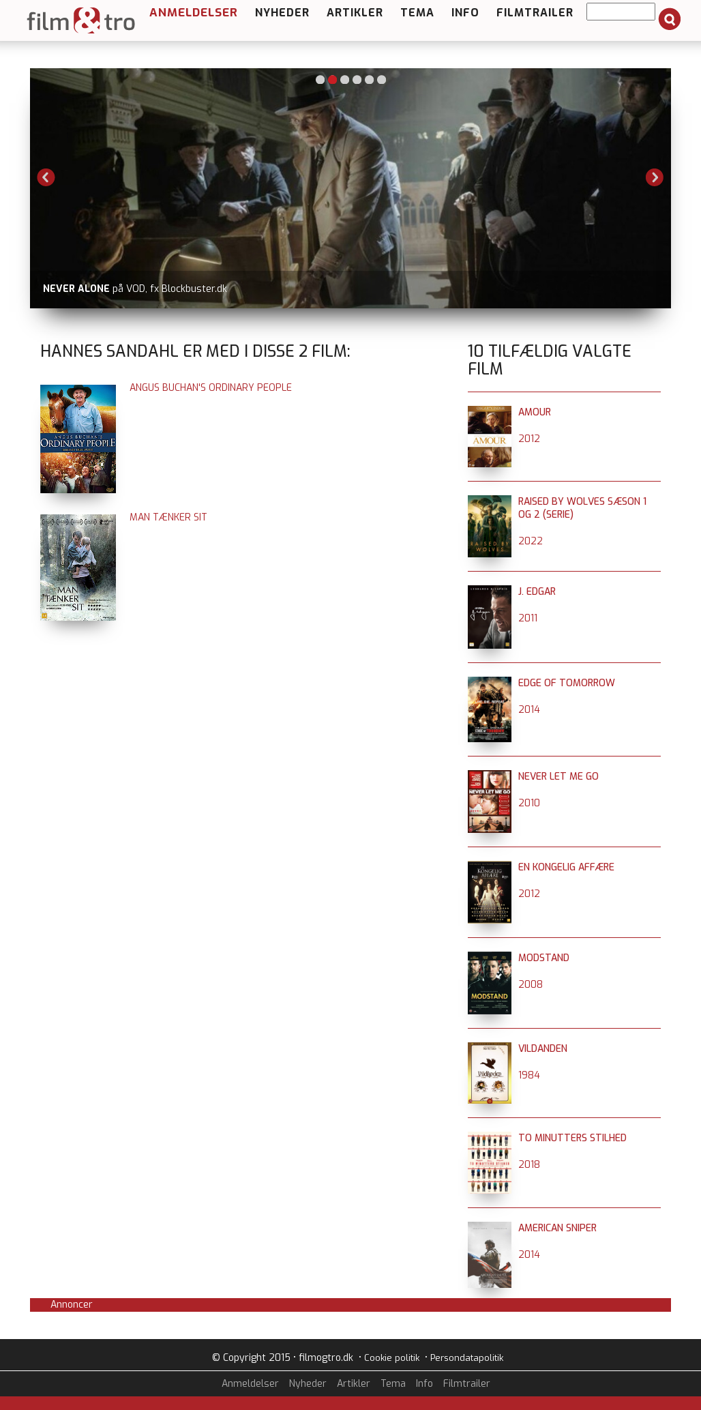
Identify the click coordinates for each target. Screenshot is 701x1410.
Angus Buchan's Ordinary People (211, 387)
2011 (527, 618)
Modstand (543, 958)
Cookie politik (391, 1358)
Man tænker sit (168, 517)
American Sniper (557, 1228)
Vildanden (542, 1048)
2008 (530, 984)
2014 (529, 709)
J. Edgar (537, 591)
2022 (530, 541)
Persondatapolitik (466, 1358)
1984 (529, 1075)
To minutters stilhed (572, 1138)
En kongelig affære (566, 867)
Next (654, 177)
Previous (46, 177)
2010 (529, 803)
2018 (529, 1164)
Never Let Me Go (558, 776)
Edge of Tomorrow (566, 683)
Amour (534, 412)
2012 (529, 438)
